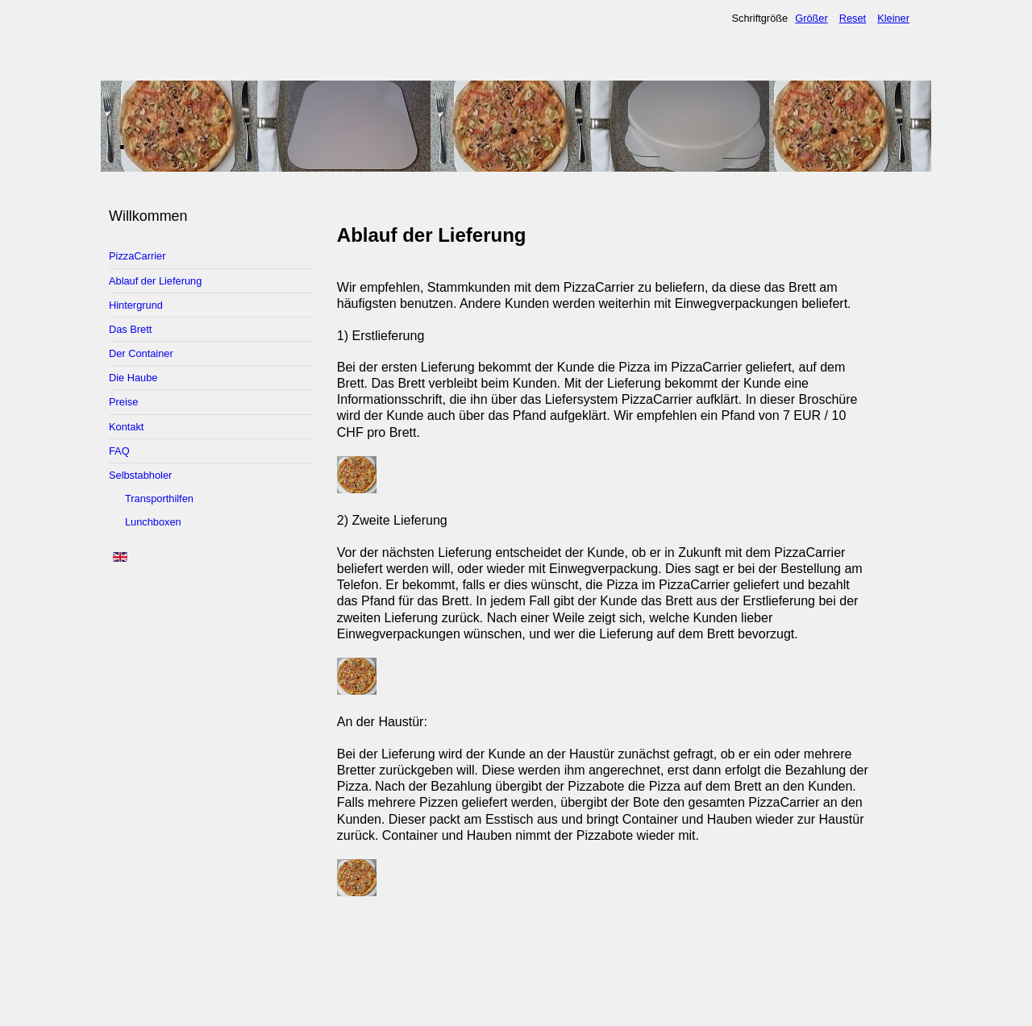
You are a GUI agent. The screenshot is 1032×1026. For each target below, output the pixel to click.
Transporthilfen (159, 498)
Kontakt (126, 427)
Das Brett (130, 329)
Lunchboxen (153, 522)
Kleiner (893, 18)
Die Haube (133, 378)
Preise (123, 402)
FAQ (119, 451)
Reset (852, 18)
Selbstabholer (140, 475)
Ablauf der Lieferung (155, 281)
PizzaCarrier (137, 256)
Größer (811, 18)
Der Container (141, 353)
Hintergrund (136, 305)
